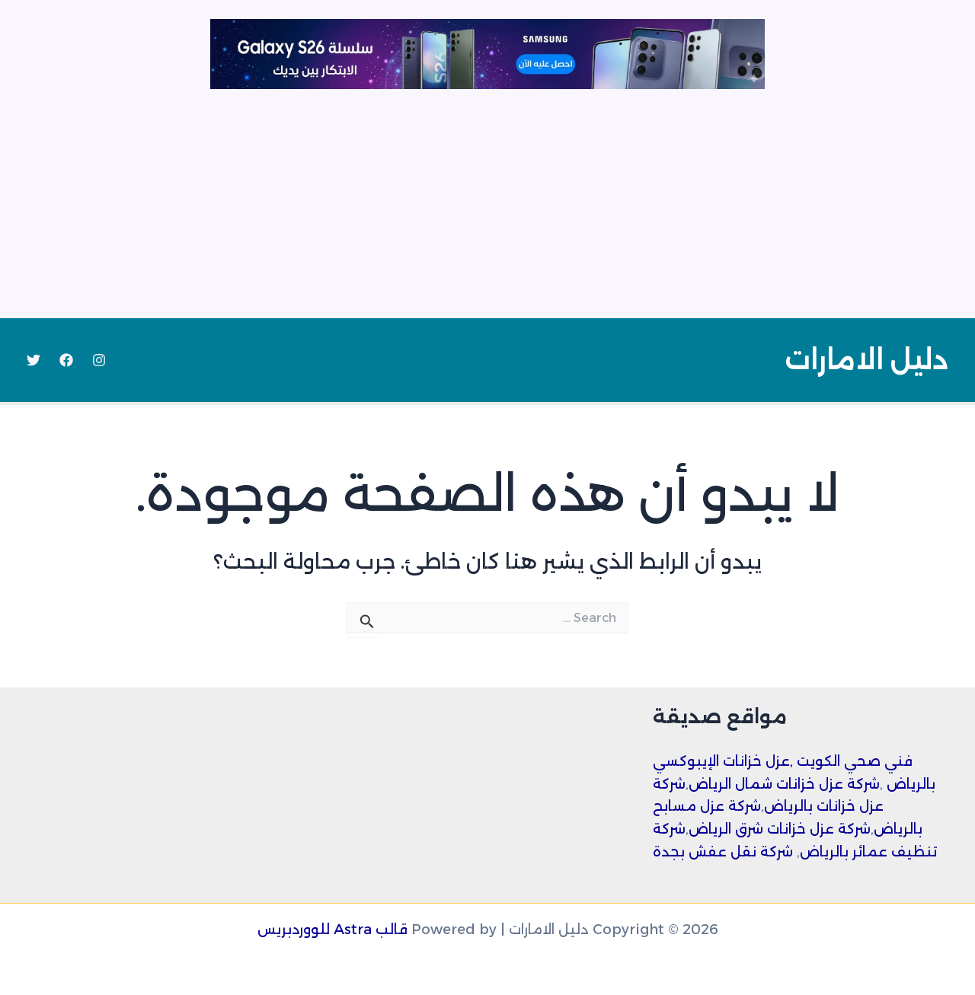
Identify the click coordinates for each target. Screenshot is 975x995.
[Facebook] (66, 360)
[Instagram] (99, 360)
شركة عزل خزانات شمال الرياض (784, 784)
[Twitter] (33, 360)
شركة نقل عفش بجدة (723, 852)
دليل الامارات (866, 359)
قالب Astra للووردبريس (332, 929)
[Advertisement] (487, 203)
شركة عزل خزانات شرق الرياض (780, 829)
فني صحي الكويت (855, 761)
